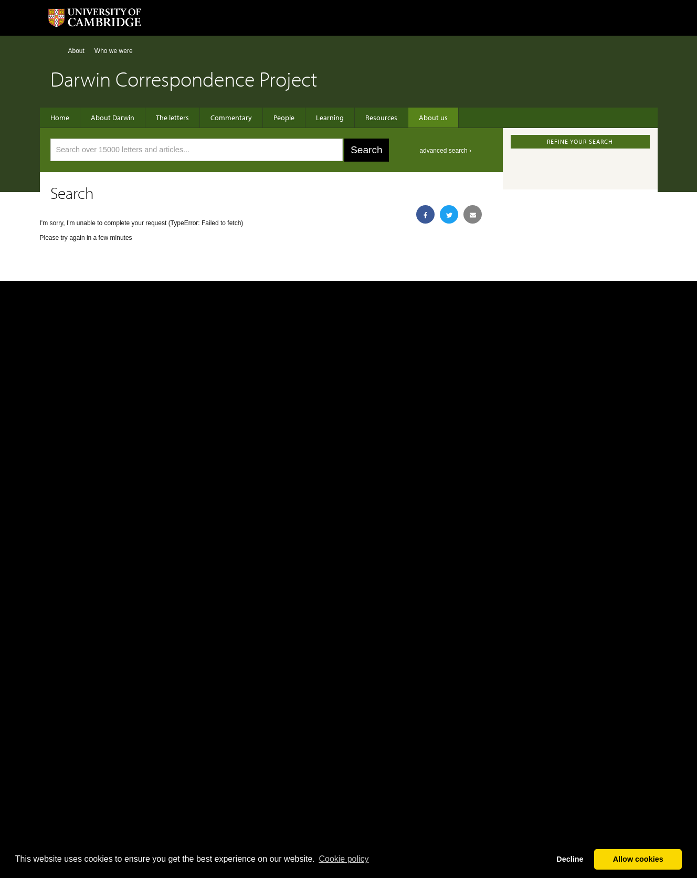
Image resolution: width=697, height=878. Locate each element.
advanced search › (445, 150)
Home (54, 50)
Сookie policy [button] (343, 858)
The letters (172, 117)
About (76, 51)
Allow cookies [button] (638, 859)
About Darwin (112, 117)
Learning (330, 117)
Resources (381, 117)
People (283, 117)
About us (433, 117)
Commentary (231, 117)
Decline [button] (569, 859)
